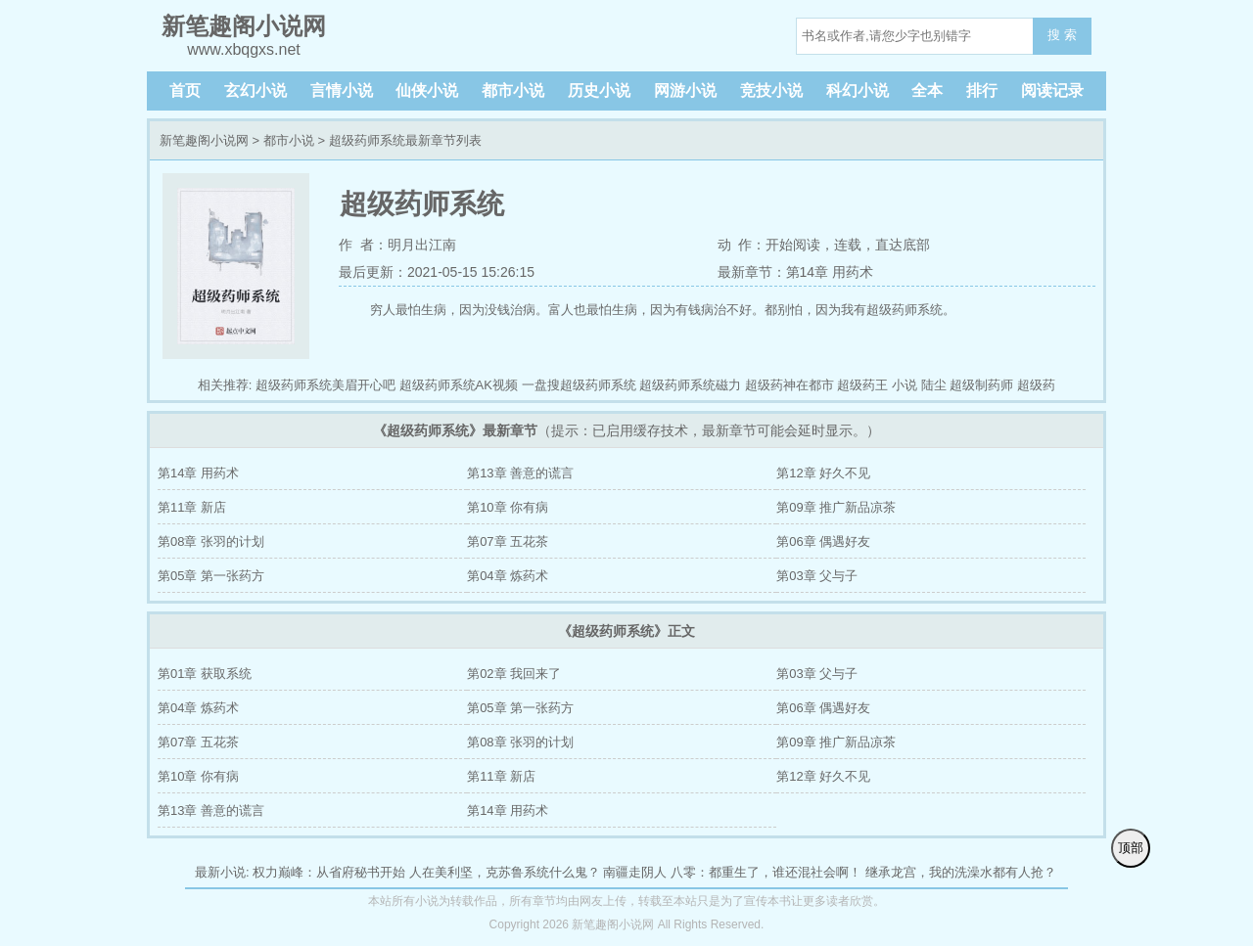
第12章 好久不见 (823, 473)
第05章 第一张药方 (211, 575)
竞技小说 (771, 90)
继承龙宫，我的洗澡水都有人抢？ (960, 872)
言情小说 (341, 90)
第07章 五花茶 (507, 541)
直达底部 (902, 244)
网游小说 (685, 90)
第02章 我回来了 (514, 673)
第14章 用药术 (198, 473)
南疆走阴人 (635, 872)
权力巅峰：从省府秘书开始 (329, 872)
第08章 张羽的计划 (211, 541)
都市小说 (513, 90)
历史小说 (599, 90)
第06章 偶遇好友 (823, 541)
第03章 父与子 (817, 575)
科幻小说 (857, 90)
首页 (185, 90)
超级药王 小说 (877, 385)
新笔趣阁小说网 (204, 140)
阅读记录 (1052, 90)
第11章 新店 (192, 507)
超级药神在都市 (789, 385)
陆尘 (934, 385)
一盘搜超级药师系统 (579, 385)
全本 (927, 90)
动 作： (742, 244)
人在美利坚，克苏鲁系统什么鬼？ (504, 872)
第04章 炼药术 (507, 575)
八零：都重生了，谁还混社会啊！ (766, 872)
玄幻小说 (255, 90)
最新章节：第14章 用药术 (795, 272)
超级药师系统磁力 (690, 385)
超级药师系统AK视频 (458, 385)
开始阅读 (793, 244)
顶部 (1130, 847)
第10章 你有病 (507, 507)
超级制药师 (981, 385)
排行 (982, 90)
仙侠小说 (426, 90)
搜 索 (1062, 34)
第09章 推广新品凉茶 (836, 507)
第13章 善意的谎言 (520, 473)
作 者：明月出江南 (397, 244)
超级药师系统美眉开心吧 (325, 385)
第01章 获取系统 (205, 673)
